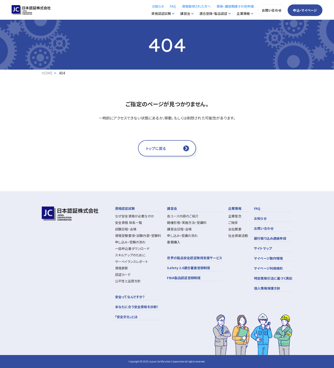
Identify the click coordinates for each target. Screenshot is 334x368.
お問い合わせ (271, 10)
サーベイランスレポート (131, 261)
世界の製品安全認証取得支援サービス (194, 257)
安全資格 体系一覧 (128, 222)
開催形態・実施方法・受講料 (186, 222)
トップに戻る (156, 148)
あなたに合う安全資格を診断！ (136, 306)
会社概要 (234, 229)
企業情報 (243, 13)
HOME (47, 73)
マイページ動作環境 (268, 258)
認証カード (123, 274)
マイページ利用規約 (268, 268)
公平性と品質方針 (128, 281)
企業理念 (234, 216)
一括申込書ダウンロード (132, 248)
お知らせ (158, 6)
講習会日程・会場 (179, 229)
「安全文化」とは (126, 316)
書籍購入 (173, 242)
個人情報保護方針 (267, 288)
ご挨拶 (233, 222)
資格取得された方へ (196, 6)
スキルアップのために (130, 255)
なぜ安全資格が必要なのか (134, 216)
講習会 (185, 13)
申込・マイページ (305, 10)
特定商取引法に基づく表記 (273, 278)
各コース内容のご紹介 (183, 216)
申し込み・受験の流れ (130, 242)
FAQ (173, 6)
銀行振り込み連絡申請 (270, 238)
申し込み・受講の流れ (182, 235)
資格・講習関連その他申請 (235, 6)
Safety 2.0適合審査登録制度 (188, 267)
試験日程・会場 (125, 229)
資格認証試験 (161, 13)
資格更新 (121, 268)
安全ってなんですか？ (130, 296)
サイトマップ (263, 248)
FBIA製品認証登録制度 (184, 277)
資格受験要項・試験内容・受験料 (138, 235)
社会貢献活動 (238, 235)
